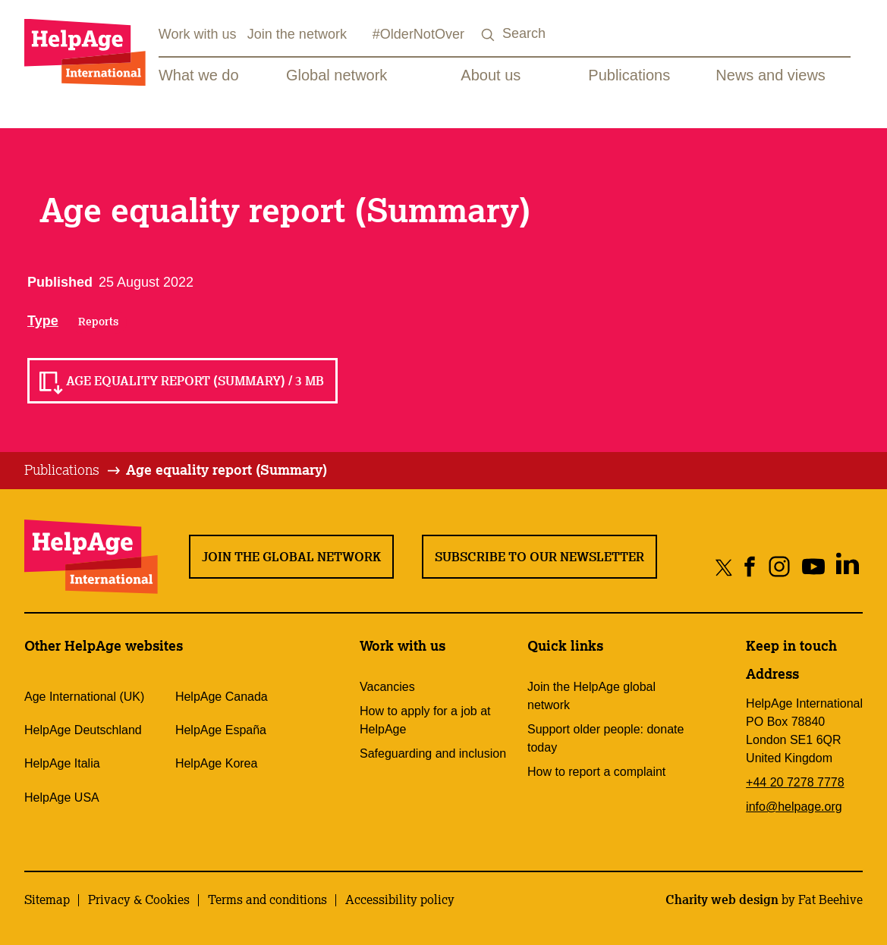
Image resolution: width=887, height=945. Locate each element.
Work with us (198, 34)
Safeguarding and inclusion (433, 753)
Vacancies (387, 686)
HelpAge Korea (216, 763)
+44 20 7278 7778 (795, 782)
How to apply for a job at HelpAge (425, 720)
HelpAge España (220, 730)
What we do (199, 75)
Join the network (297, 34)
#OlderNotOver (418, 34)
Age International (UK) (84, 696)
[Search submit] (488, 35)
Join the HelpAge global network (591, 695)
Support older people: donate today (605, 738)
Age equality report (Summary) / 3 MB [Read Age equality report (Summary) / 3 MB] (195, 380)
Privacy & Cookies (139, 899)
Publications (629, 75)
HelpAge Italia (62, 763)
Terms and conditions (267, 899)
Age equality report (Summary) (226, 469)
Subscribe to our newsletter (539, 556)
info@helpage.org (794, 806)
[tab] (73, 470)
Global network (336, 75)
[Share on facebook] (750, 566)
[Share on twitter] (724, 566)
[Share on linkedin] (847, 566)
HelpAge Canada (221, 696)
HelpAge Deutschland (83, 730)
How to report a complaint (596, 771)
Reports (98, 321)
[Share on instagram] (778, 566)
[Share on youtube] (813, 566)
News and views (771, 75)
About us (491, 75)
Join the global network (291, 556)
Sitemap (47, 899)
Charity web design (721, 899)
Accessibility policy (400, 899)
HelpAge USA (61, 797)
